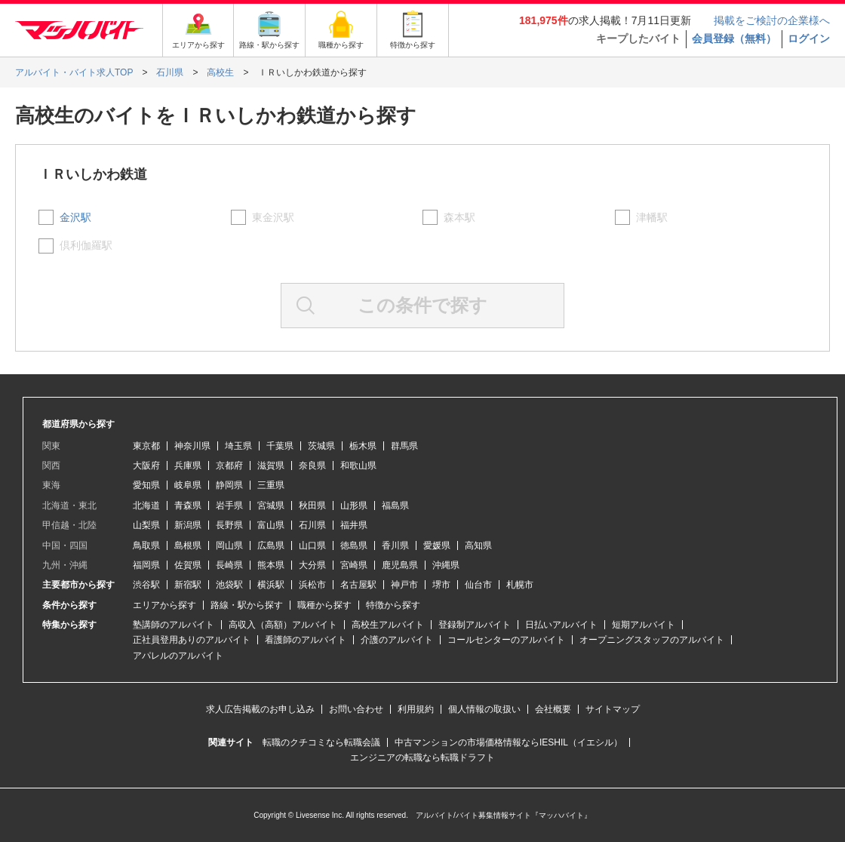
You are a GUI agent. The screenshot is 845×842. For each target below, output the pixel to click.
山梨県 (146, 525)
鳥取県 (146, 545)
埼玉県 (238, 446)
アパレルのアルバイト (178, 655)
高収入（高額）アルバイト (283, 624)
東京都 (146, 446)
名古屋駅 (358, 584)
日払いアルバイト (561, 624)
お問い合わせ (356, 709)
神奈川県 (192, 446)
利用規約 (416, 709)
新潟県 (187, 525)
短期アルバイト (643, 624)
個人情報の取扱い (484, 709)
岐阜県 (187, 485)
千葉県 (279, 446)
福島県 (395, 505)
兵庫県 (187, 465)
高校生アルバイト (388, 624)
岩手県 (229, 505)
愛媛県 (436, 545)
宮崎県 (353, 565)
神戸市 (404, 584)
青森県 (187, 505)
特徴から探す (393, 605)
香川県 (395, 545)
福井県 (353, 525)
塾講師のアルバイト (173, 624)
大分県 (312, 565)
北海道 (146, 505)
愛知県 (146, 485)
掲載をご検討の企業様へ (772, 20)
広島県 (270, 545)
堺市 (441, 584)
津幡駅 (652, 217)
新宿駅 (187, 584)
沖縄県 (445, 565)
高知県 (478, 545)
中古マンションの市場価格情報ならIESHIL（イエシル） (508, 742)
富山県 (270, 525)
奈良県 (312, 465)
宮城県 (270, 505)
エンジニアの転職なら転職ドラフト (422, 757)
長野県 (229, 525)
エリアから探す (164, 605)
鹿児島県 (400, 565)
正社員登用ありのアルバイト (191, 640)
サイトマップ (612, 709)
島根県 (187, 545)
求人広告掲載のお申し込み (260, 709)
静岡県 (229, 485)
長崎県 (229, 565)
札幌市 (519, 584)
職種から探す (324, 605)
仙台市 (478, 584)
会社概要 (553, 709)
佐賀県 (187, 565)
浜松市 (312, 584)
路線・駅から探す (246, 605)
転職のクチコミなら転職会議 (321, 742)
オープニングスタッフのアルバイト (651, 640)
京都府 (229, 465)
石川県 (312, 525)
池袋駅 (229, 584)
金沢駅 (75, 217)
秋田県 (312, 505)
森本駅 (459, 217)
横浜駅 (270, 584)
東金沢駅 (273, 217)
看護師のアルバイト (305, 640)
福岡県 (146, 565)
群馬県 (404, 446)
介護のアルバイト (397, 640)
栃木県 (362, 446)
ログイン (809, 38)
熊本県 (270, 565)
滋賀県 (270, 465)
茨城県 (321, 446)
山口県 (312, 545)
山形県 (353, 505)
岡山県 (229, 545)
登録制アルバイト (474, 624)
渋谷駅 (146, 584)
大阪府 (146, 465)
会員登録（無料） (734, 38)
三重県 (270, 485)
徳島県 (353, 545)
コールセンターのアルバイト (506, 640)
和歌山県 (358, 465)
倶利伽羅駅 (86, 245)
